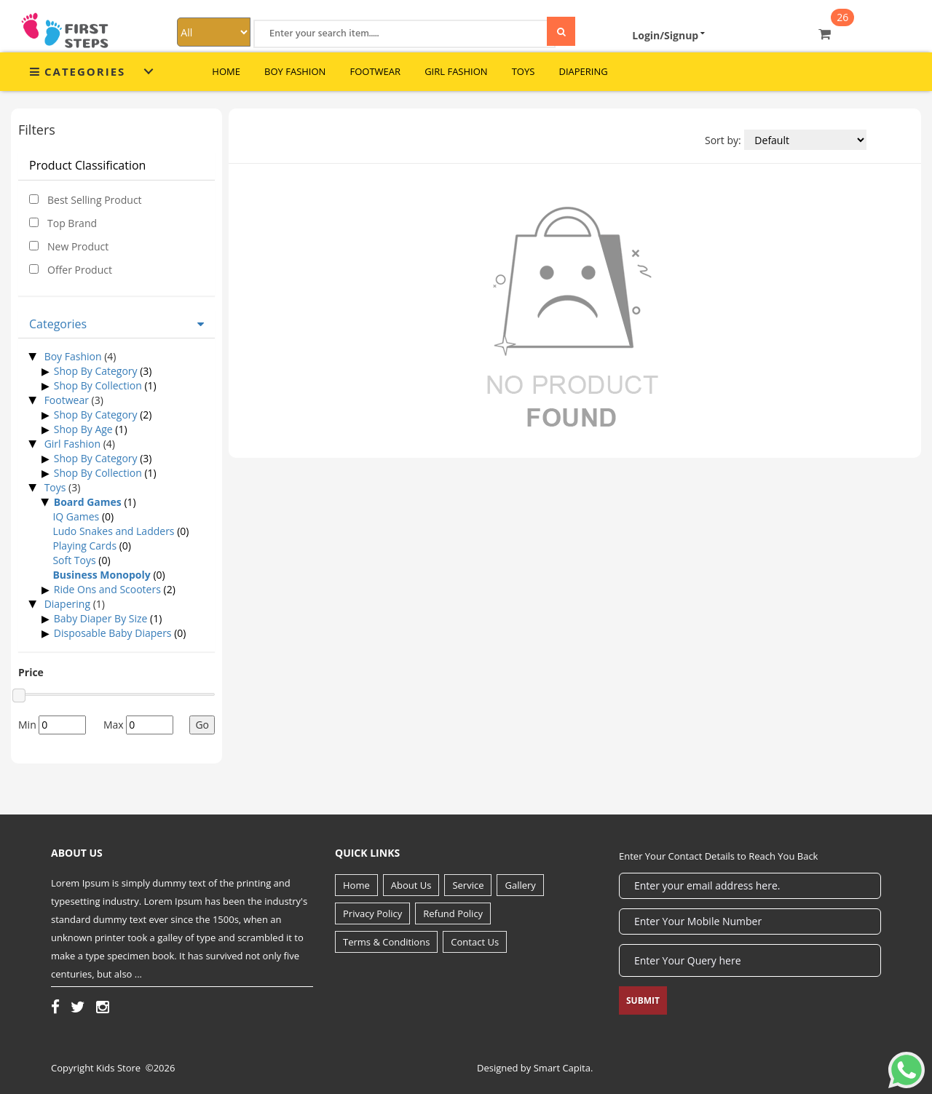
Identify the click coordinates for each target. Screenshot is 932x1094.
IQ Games (75, 516)
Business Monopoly (101, 575)
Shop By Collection (98, 385)
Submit (643, 1000)
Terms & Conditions (386, 941)
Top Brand (72, 223)
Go (202, 725)
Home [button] (226, 71)
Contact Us (475, 941)
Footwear (375, 71)
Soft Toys (73, 560)
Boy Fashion (294, 71)
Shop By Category (96, 371)
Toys (523, 71)
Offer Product (79, 270)
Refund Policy (453, 913)
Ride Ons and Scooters (107, 589)
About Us (411, 885)
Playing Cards (84, 545)
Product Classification (87, 165)
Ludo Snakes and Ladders (113, 531)
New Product (77, 246)
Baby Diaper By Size (101, 618)
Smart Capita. (563, 1067)
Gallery (520, 885)
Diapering (582, 71)
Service (467, 885)
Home (356, 885)
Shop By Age (83, 429)
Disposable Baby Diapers (113, 633)
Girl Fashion (455, 71)
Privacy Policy (372, 913)
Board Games (88, 502)
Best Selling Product (94, 200)
